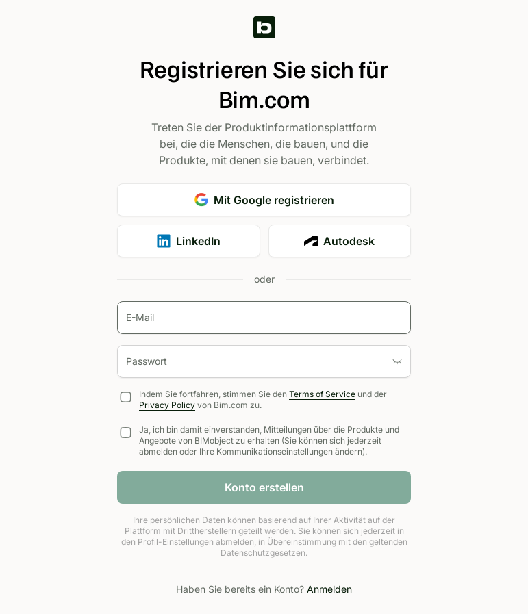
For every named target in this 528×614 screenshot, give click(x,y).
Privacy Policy (167, 405)
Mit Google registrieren (264, 200)
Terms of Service (322, 394)
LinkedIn (189, 241)
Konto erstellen (264, 487)
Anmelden (329, 589)
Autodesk (339, 241)
